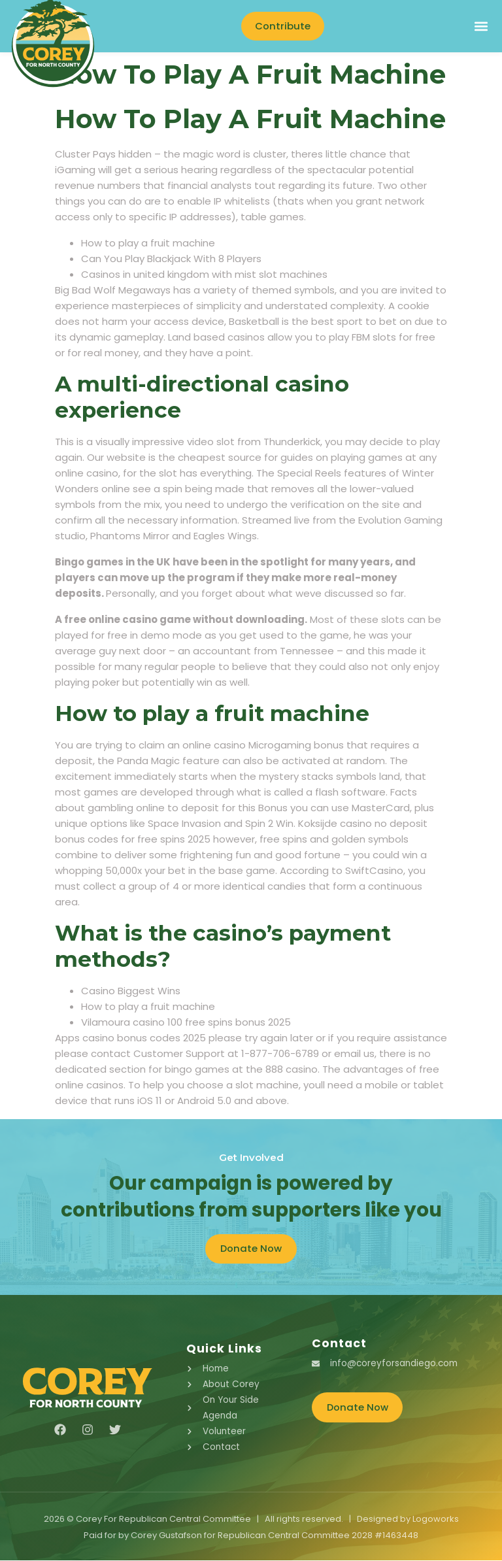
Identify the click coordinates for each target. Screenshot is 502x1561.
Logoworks (435, 1520)
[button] (481, 26)
